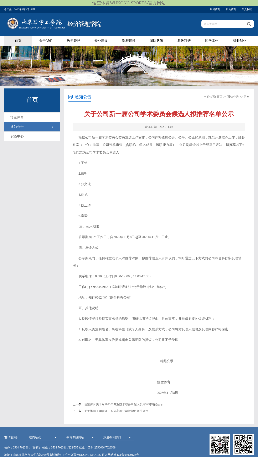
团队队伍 (156, 40)
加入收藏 (247, 9)
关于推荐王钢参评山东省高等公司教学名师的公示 (116, 411)
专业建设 (101, 40)
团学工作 (211, 40)
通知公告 (17, 127)
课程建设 (128, 40)
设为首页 (231, 9)
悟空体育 (17, 117)
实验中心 (17, 136)
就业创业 (239, 40)
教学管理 (73, 40)
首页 (18, 40)
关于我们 (45, 40)
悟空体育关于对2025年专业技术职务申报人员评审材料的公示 (123, 404)
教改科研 (184, 40)
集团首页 (215, 9)
